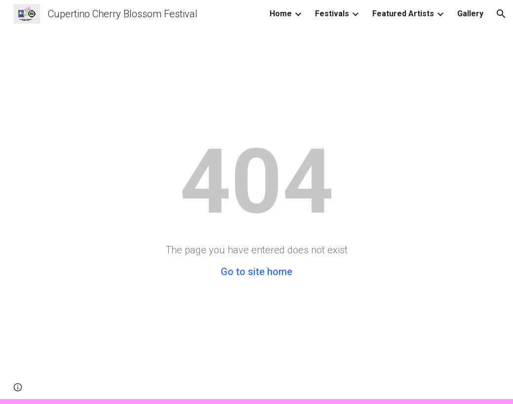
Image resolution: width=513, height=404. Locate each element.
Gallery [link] (470, 13)
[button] (501, 14)
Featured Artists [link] (403, 13)
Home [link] (281, 13)
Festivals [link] (332, 13)
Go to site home (256, 272)
